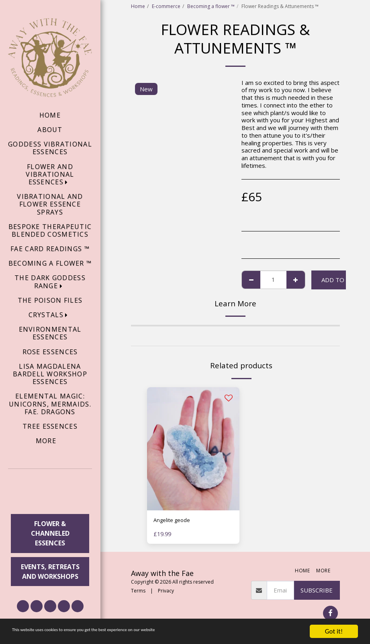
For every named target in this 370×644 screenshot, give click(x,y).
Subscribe (316, 591)
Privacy (166, 592)
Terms (138, 592)
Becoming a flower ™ (211, 6)
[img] (193, 449)
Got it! (334, 631)
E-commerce (166, 6)
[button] (50, 492)
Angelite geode (174, 521)
